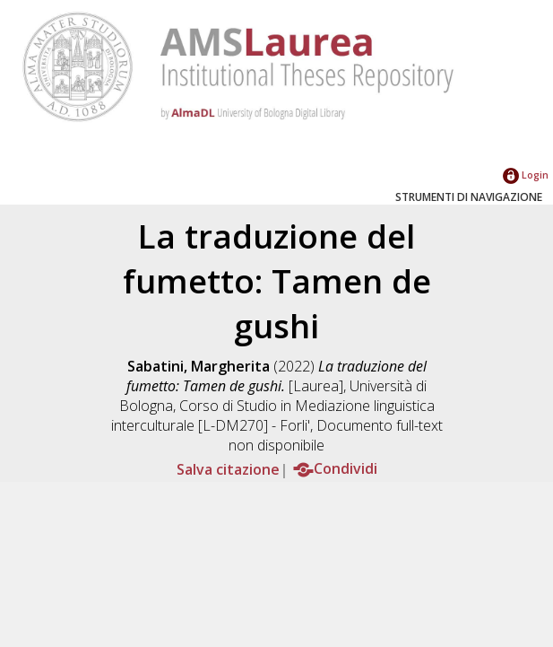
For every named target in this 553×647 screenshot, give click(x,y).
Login (526, 174)
